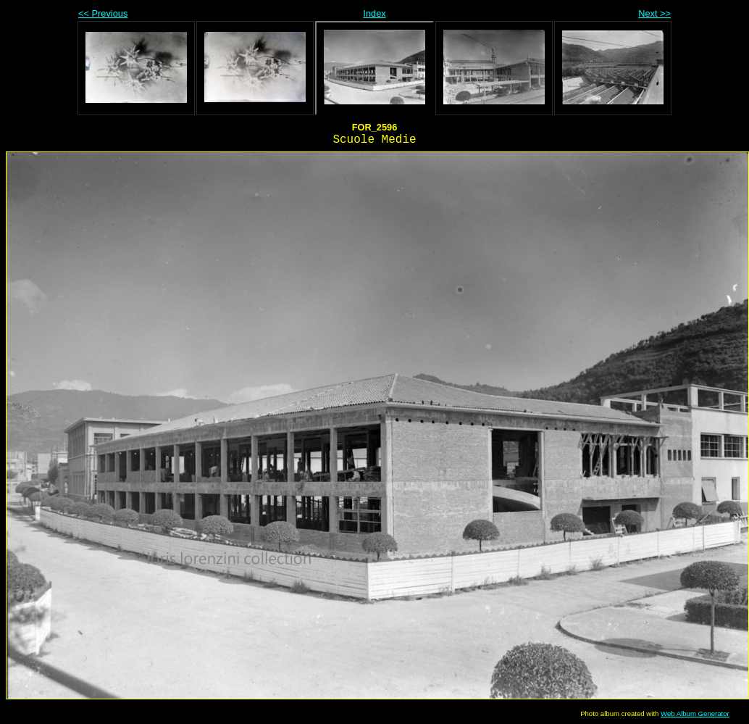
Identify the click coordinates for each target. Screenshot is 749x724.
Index (374, 13)
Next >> (654, 13)
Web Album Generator (695, 713)
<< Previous (102, 13)
